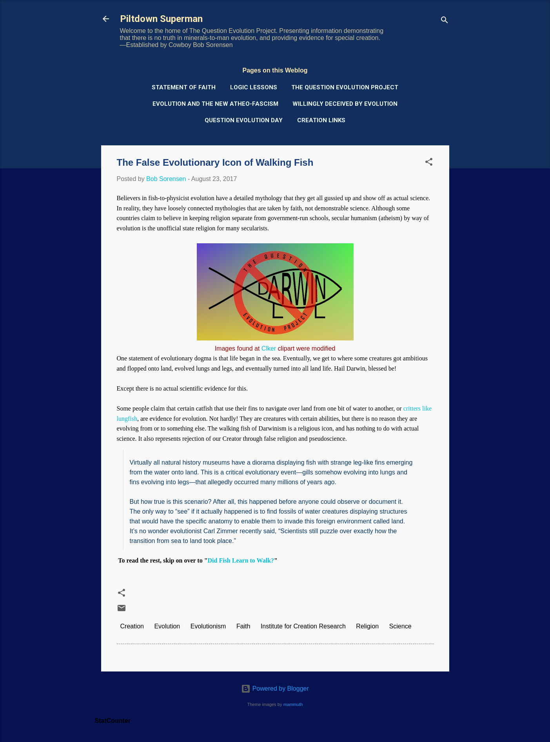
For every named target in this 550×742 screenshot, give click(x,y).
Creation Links (321, 120)
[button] (429, 163)
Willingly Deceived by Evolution (345, 103)
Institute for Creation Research (303, 626)
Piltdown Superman (161, 18)
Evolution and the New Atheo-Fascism (215, 103)
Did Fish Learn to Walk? (241, 560)
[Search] (444, 21)
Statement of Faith (184, 87)
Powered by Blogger (275, 688)
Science (400, 626)
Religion (367, 626)
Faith (243, 626)
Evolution (167, 626)
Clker (268, 348)
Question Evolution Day (244, 120)
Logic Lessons (253, 87)
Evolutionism (208, 626)
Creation (132, 626)
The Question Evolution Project (344, 87)
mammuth (293, 704)
